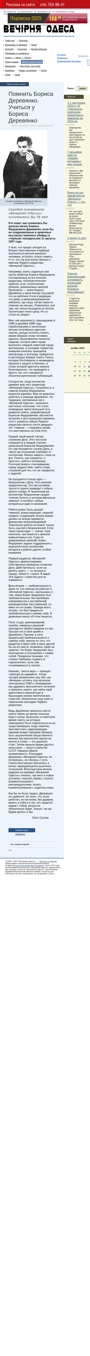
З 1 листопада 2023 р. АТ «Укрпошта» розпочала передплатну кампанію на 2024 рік (76, 112)
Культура (22, 49)
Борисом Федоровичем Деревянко (28, 865)
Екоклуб (9, 49)
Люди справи (11, 62)
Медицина (10, 66)
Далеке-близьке (39, 49)
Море (34, 45)
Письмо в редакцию (48, 861)
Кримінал (9, 70)
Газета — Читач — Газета (18, 57)
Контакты (83, 56)
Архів (17, 74)
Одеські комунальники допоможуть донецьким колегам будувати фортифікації (76, 283)
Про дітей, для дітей (30, 66)
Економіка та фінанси (16, 45)
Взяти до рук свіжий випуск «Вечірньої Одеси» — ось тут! (76, 198)
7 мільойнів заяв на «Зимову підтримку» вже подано (74, 158)
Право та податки (27, 70)
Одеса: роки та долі (32, 62)
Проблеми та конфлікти (17, 53)
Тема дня (9, 40)
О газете (61, 54)
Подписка (62, 58)
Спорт (44, 70)
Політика (23, 40)
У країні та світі (76, 238)
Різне (7, 74)
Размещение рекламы (69, 61)
